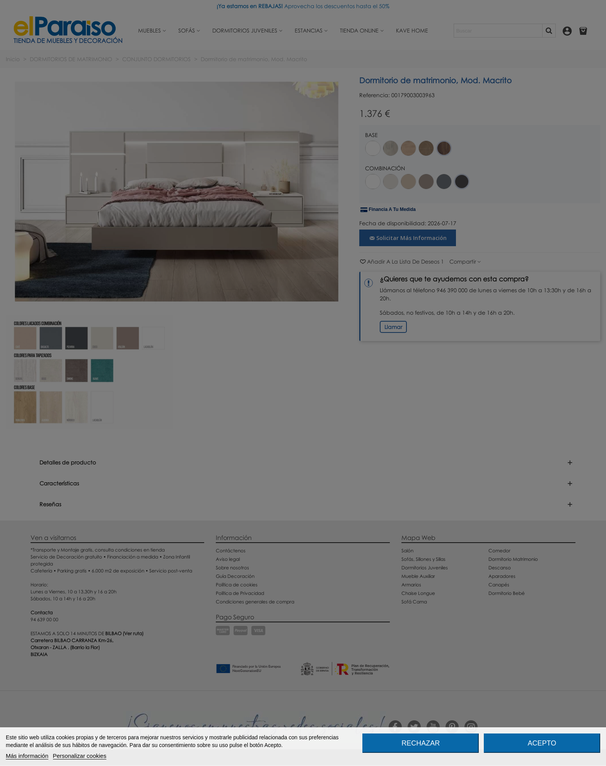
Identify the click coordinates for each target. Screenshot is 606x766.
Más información (27, 755)
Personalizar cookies (79, 755)
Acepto (542, 743)
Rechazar (420, 743)
